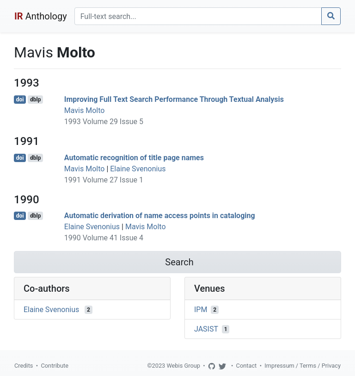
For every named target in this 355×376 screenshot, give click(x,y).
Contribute (54, 365)
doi (20, 99)
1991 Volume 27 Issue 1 (103, 179)
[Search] (198, 16)
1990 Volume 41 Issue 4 (103, 237)
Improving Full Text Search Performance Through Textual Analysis (174, 99)
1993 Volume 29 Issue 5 (103, 121)
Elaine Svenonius (137, 168)
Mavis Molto (84, 110)
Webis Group (183, 365)
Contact (246, 365)
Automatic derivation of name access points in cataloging (159, 215)
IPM (200, 309)
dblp (35, 99)
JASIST (206, 329)
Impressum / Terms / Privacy (302, 365)
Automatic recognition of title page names (134, 157)
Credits (23, 365)
